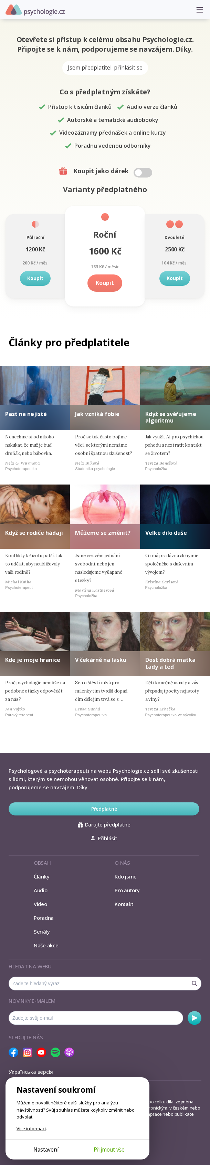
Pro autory (127, 890)
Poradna (44, 917)
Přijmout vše (109, 1149)
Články (42, 876)
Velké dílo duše (166, 533)
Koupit (35, 278)
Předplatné (104, 808)
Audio (41, 890)
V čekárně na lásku (100, 660)
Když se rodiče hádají (34, 533)
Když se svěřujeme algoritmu (170, 417)
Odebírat (194, 1018)
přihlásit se (128, 67)
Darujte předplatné (104, 824)
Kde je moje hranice (32, 660)
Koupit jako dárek (106, 171)
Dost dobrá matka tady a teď (170, 663)
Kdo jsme (126, 876)
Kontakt (124, 904)
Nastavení (46, 1149)
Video (40, 904)
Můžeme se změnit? (102, 533)
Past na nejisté (26, 414)
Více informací (31, 1128)
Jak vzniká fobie (97, 414)
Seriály (42, 931)
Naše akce (46, 945)
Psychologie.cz (35, 10)
